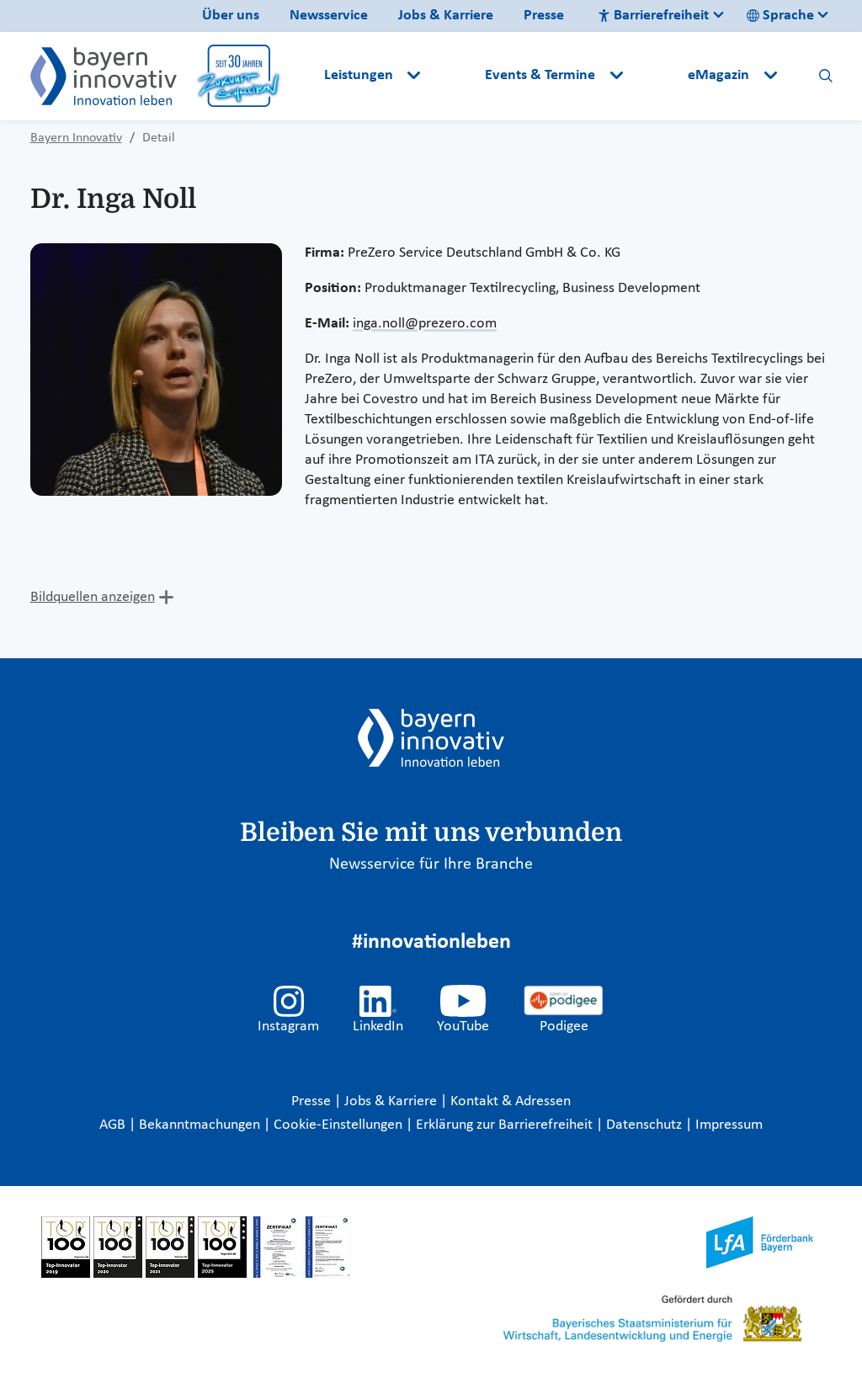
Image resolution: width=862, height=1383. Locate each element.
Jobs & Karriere (445, 16)
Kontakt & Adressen (510, 1101)
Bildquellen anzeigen (92, 597)
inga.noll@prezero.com (425, 324)
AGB (114, 1125)
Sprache (780, 16)
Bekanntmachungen (201, 1125)
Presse (544, 16)
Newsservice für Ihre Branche (431, 864)
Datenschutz (645, 1125)
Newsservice (329, 16)
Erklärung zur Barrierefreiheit (506, 1125)
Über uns (230, 16)
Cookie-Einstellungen (338, 1125)
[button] (454, 76)
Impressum (729, 1125)
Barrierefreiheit (653, 16)
